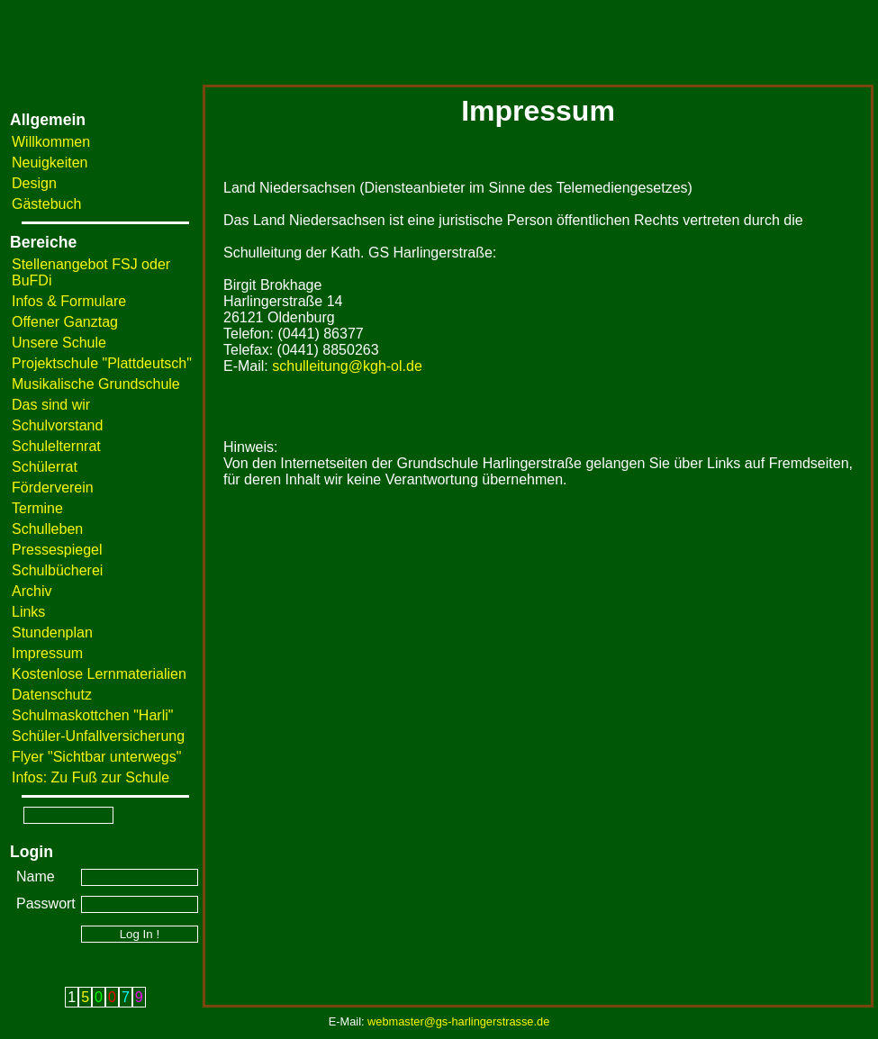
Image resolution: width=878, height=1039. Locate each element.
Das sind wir (51, 404)
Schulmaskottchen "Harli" (92, 715)
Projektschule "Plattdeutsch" (102, 363)
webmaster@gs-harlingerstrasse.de (458, 1021)
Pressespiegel (57, 549)
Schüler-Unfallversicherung (98, 736)
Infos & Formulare (69, 301)
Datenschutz (52, 694)
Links (28, 611)
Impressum (47, 653)
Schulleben (47, 529)
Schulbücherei (57, 570)
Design (34, 183)
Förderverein (53, 487)
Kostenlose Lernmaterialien (99, 674)
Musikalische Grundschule (96, 384)
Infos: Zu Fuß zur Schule (90, 777)
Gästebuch (46, 204)
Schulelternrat (56, 446)
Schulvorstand (57, 425)
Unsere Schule (59, 342)
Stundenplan (52, 632)
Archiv (31, 591)
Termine (37, 508)
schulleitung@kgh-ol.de (347, 366)
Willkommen (51, 141)
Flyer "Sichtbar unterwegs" (96, 756)
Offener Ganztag (65, 322)
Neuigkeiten (50, 162)
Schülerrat (44, 466)
